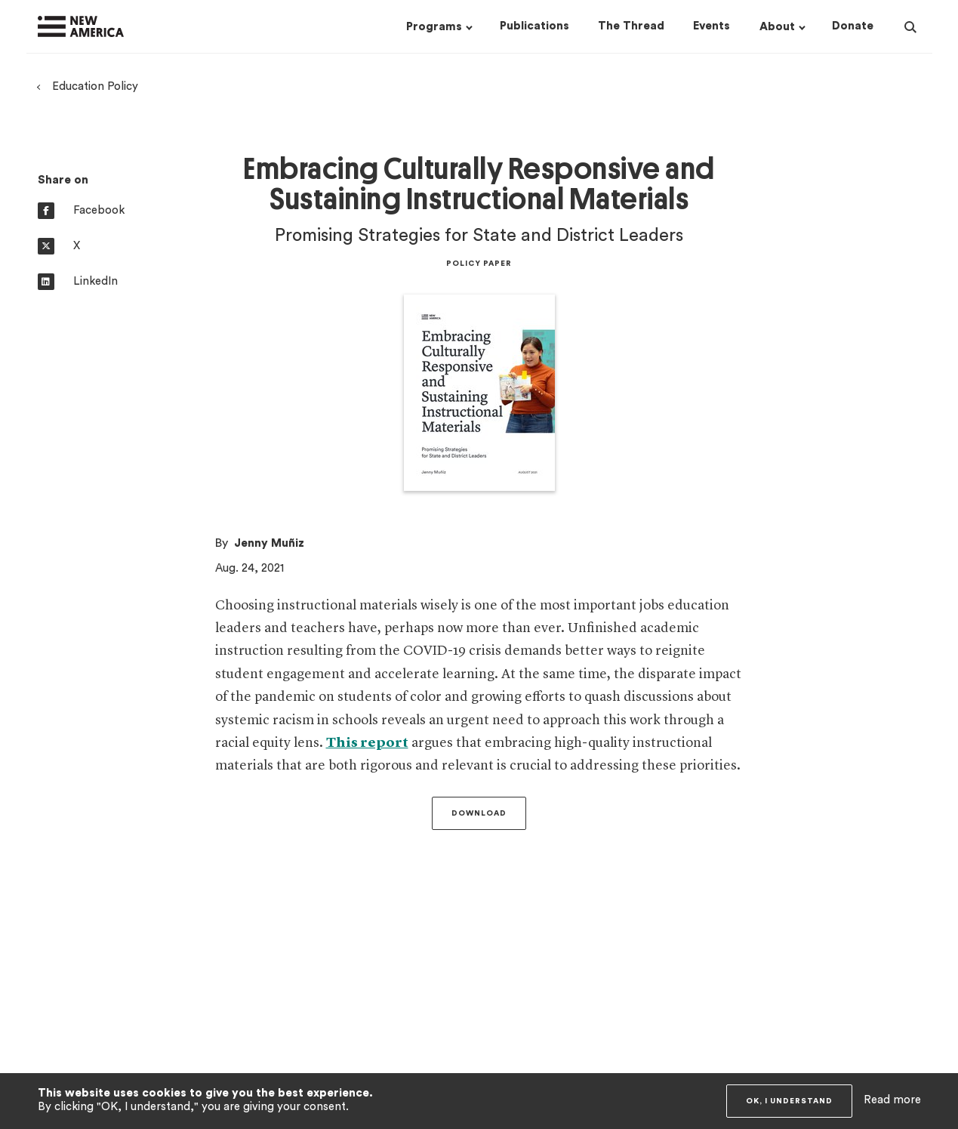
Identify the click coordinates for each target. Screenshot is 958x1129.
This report (367, 743)
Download (479, 813)
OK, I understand (789, 1101)
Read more (892, 1100)
